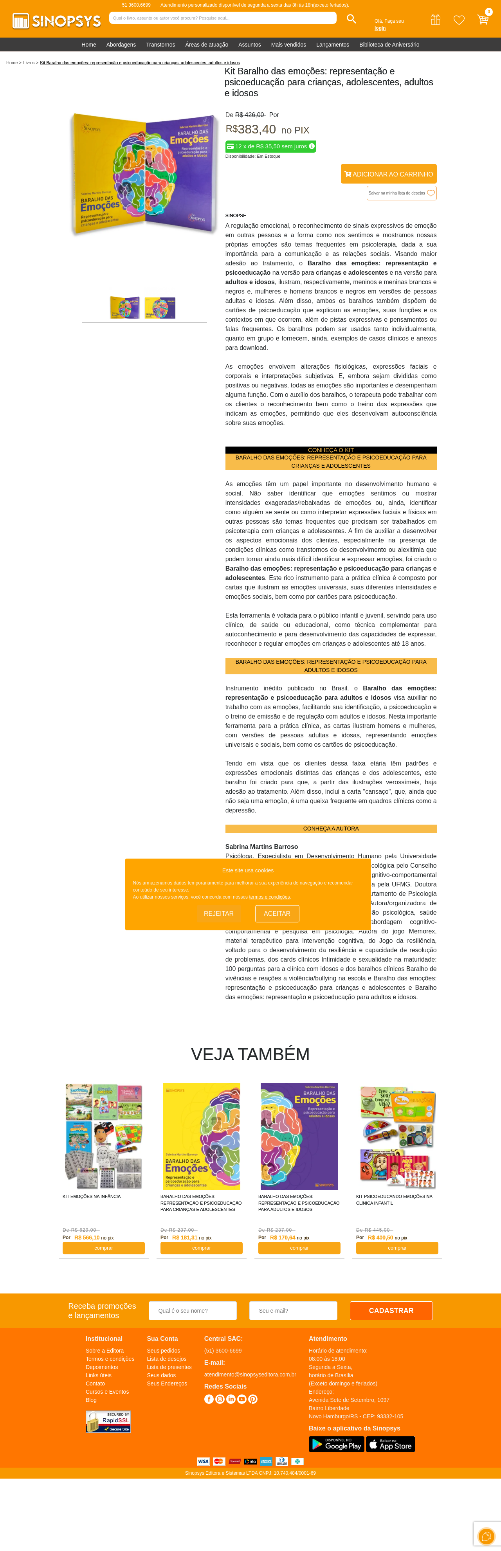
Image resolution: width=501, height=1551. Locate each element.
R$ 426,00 (250, 115)
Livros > (30, 62)
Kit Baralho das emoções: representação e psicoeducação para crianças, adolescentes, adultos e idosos (140, 62)
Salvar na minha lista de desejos (397, 193)
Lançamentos (332, 44)
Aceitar (277, 913)
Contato (95, 1383)
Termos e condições (110, 1359)
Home (88, 44)
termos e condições (269, 897)
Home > (14, 62)
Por (272, 115)
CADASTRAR (391, 1311)
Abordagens (121, 44)
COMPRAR (103, 1248)
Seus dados (161, 1375)
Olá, (379, 21)
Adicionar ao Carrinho (388, 174)
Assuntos (249, 44)
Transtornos (160, 44)
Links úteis (99, 1375)
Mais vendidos (288, 44)
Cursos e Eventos (107, 1392)
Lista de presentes (169, 1367)
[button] (351, 19)
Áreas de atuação (206, 44)
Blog (91, 1400)
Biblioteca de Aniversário (389, 44)
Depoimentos (102, 1367)
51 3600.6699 (136, 5)
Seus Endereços (167, 1383)
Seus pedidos (163, 1350)
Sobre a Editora (105, 1350)
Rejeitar (219, 913)
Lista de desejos (166, 1359)
